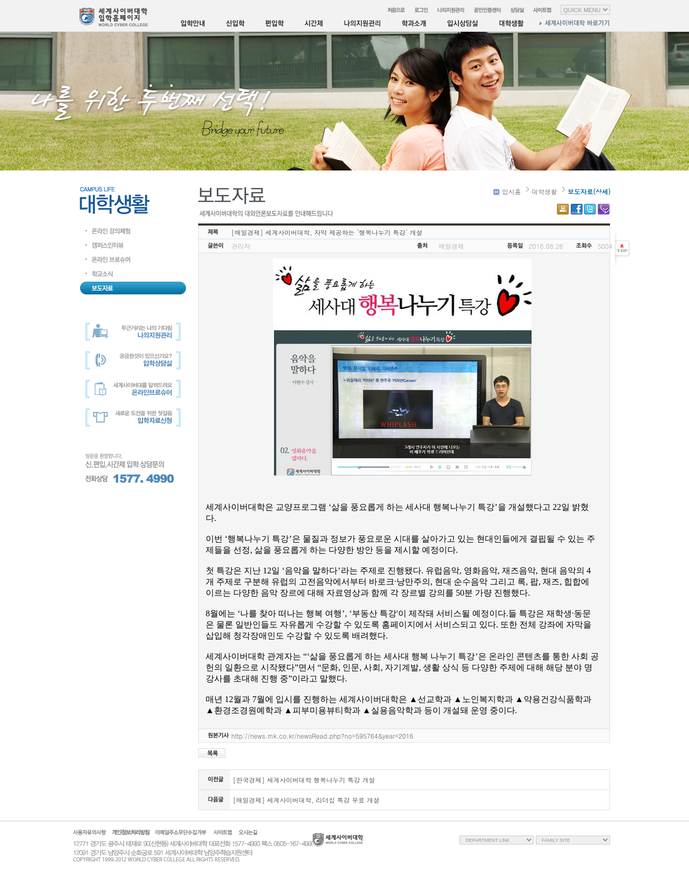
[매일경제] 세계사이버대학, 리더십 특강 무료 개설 (306, 799)
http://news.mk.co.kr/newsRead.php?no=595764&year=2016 (322, 735)
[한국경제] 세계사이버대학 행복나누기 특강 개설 (304, 779)
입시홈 (507, 191)
